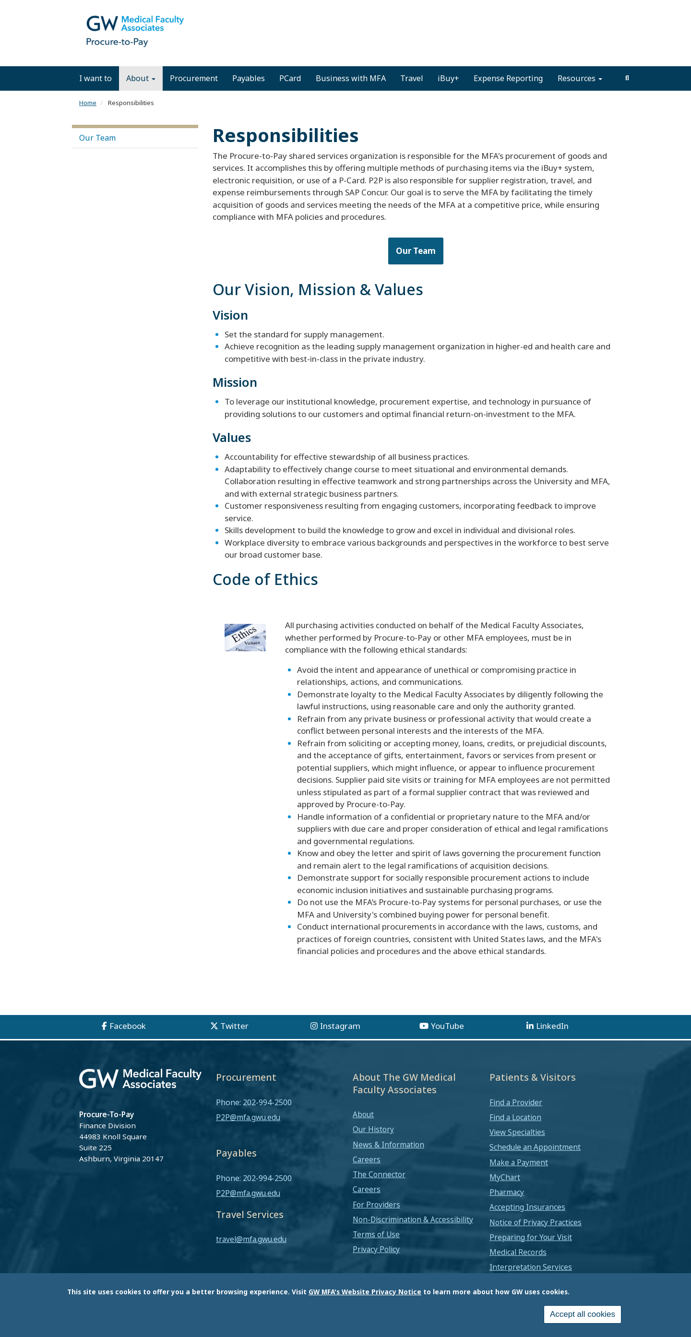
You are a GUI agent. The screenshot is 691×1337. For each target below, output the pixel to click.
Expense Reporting (508, 91)
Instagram (340, 1038)
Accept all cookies (582, 1314)
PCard (290, 91)
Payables (248, 91)
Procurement (194, 91)
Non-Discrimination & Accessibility (413, 1232)
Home (87, 115)
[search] (627, 91)
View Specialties (517, 1145)
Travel (411, 91)
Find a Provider (515, 1115)
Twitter (234, 1038)
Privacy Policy (376, 1262)
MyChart (504, 1190)
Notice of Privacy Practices (535, 1235)
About (140, 91)
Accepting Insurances (527, 1220)
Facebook (127, 1038)
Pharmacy (506, 1205)
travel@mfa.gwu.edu (251, 1252)
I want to (95, 91)
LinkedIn (552, 1038)
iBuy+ (448, 91)
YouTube (447, 1038)
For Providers (376, 1217)
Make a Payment (518, 1175)
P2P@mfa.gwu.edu (248, 1130)
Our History (373, 1142)
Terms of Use (376, 1247)
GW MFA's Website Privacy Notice (365, 1291)
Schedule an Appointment (535, 1160)
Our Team (97, 151)
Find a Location (515, 1130)
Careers (367, 1172)
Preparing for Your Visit (530, 1250)
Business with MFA (351, 91)
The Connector (379, 1187)
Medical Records (518, 1265)
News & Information (388, 1157)
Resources (580, 91)
